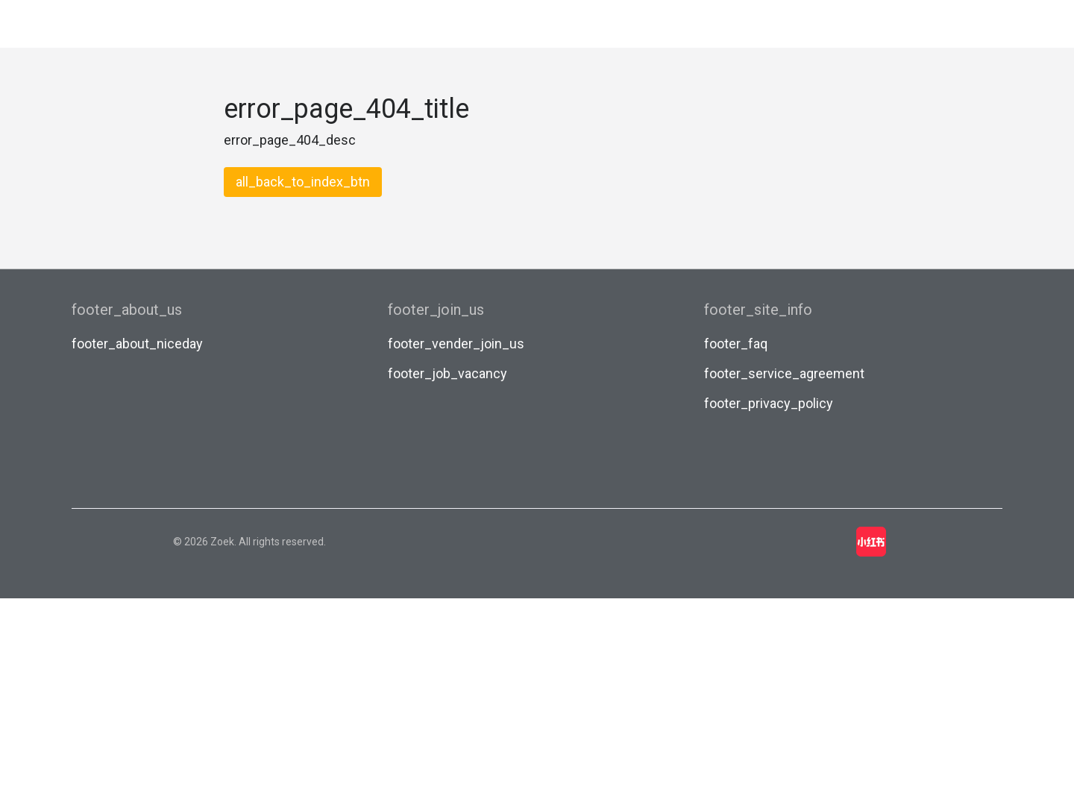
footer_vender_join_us (456, 343)
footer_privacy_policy (768, 403)
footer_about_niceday (137, 343)
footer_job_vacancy (447, 373)
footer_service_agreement (784, 373)
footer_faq (735, 343)
